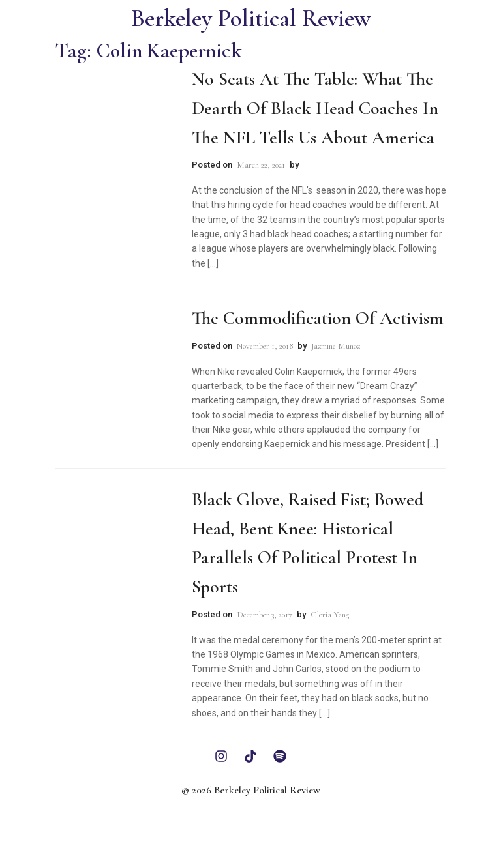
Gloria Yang (330, 614)
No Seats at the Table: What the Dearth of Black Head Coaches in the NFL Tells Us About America (315, 108)
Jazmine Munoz (335, 346)
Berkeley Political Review (251, 18)
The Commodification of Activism (318, 318)
